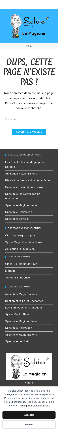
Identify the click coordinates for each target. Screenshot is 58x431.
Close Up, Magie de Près (21, 264)
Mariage (10, 270)
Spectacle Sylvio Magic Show (24, 187)
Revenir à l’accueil (29, 132)
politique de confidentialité (35, 405)
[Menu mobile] (29, 46)
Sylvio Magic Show (17, 314)
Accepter (29, 415)
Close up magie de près (20, 235)
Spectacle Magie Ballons (21, 334)
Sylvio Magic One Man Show (23, 242)
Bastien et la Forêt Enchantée (24, 301)
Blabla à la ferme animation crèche (27, 180)
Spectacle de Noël (17, 218)
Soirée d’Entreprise (17, 277)
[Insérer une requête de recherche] (29, 119)
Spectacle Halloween (18, 212)
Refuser (29, 424)
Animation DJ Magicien (20, 249)
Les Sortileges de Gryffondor (23, 307)
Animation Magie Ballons (21, 173)
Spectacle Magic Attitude (21, 205)
